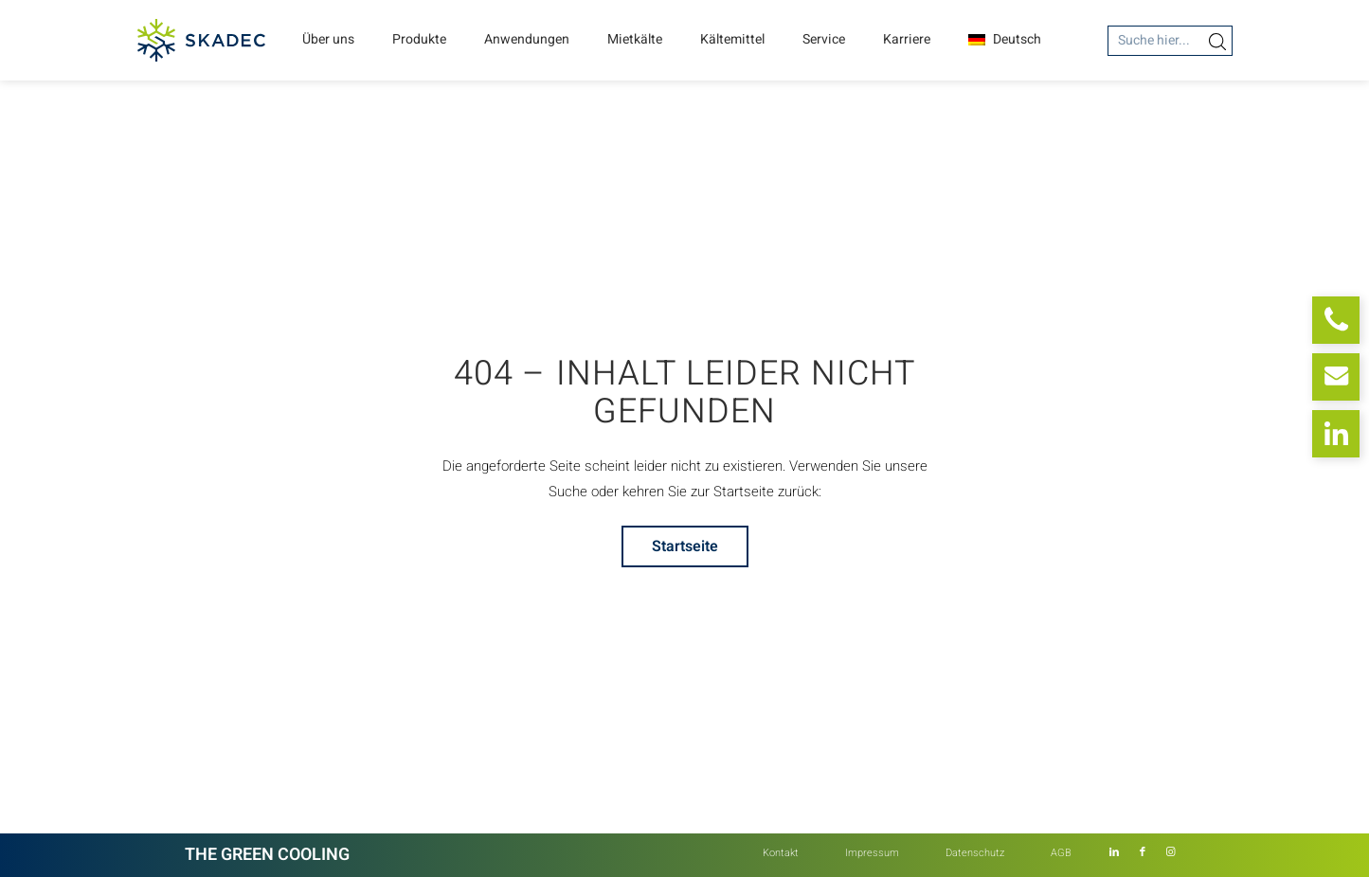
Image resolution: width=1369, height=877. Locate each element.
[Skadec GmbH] (201, 40)
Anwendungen (526, 39)
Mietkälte (634, 39)
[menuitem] (780, 853)
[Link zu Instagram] (1171, 852)
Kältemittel (732, 39)
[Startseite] (684, 546)
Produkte (419, 39)
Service (823, 39)
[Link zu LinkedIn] (1114, 852)
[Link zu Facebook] (1142, 852)
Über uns (328, 39)
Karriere (906, 39)
